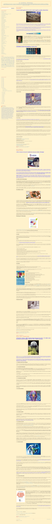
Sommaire (7, 64)
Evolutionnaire (3, 60)
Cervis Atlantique (3, 42)
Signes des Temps (7, 63)
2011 (2, 102)
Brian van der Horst (3, 25)
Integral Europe (2, 29)
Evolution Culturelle (4, 59)
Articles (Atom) (20, 520)
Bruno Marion (2, 34)
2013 (2, 86)
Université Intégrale (3, 67)
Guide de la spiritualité (36, 285)
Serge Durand (38, 284)
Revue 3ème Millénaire (3, 45)
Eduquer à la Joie (18, 331)
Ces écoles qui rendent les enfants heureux (29, 483)
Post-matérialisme (7, 62)
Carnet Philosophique (3, 15)
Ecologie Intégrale (7, 57)
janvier (3, 101)
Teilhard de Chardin (3, 66)
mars (3, 99)
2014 (2, 85)
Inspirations (11, 60)
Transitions (12, 66)
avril (3, 98)
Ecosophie (12, 57)
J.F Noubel (2, 36)
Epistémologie (12, 58)
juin (3, 96)
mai (3, 97)
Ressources (11, 62)
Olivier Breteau (4, 106)
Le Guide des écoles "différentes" (19, 511)
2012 (2, 87)
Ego (9, 58)
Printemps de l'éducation (3, 38)
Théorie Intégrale (8, 66)
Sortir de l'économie (11, 64)
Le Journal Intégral (26, 2)
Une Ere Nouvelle (18, 8)
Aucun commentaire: (27, 146)
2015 (2, 84)
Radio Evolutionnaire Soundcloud (4, 14)
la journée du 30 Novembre (21, 356)
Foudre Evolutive (3, 16)
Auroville (38, 485)
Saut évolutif (2, 63)
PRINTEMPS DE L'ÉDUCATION (21, 229)
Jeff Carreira (2, 51)
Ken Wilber (11, 61)
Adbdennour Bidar (3, 32)
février (3, 100)
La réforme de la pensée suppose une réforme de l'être (27, 425)
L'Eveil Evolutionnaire (3, 20)
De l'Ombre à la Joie (18, 145)
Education (2, 58)
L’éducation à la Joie (18, 329)
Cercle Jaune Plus (3, 27)
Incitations (8, 60)
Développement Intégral (26, 23)
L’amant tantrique (31, 41)
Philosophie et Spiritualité (3, 43)
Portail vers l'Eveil (3, 24)
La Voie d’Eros (23, 139)
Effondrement (6, 58)
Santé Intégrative (3, 47)
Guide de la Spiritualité (3, 19)
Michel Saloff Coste (3, 33)
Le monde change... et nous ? (43, 41)
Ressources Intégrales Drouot (4, 41)
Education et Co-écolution (29, 482)
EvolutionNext (2, 18)
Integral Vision (2, 23)
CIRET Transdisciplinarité (3, 37)
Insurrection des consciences (4, 61)
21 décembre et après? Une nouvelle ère (35, 23)
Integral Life (2, 52)
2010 (2, 103)
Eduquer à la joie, (41, 210)
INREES (2, 46)
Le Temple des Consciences (4, 28)
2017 (2, 82)
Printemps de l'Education (19, 150)
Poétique (2, 62)
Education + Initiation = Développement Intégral (22, 336)
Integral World (2, 50)
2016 (2, 83)
